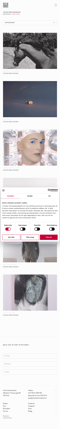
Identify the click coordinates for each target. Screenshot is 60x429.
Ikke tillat (11, 237)
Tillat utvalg (30, 237)
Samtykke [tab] (10, 196)
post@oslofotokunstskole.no (37, 398)
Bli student (6, 408)
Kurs (4, 406)
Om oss (5, 411)
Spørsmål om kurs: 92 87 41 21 (37, 395)
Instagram (31, 406)
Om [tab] (49, 196)
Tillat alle (49, 237)
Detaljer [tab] (30, 196)
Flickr (30, 408)
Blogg (30, 411)
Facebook (31, 403)
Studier (5, 403)
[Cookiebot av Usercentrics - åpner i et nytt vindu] (49, 190)
